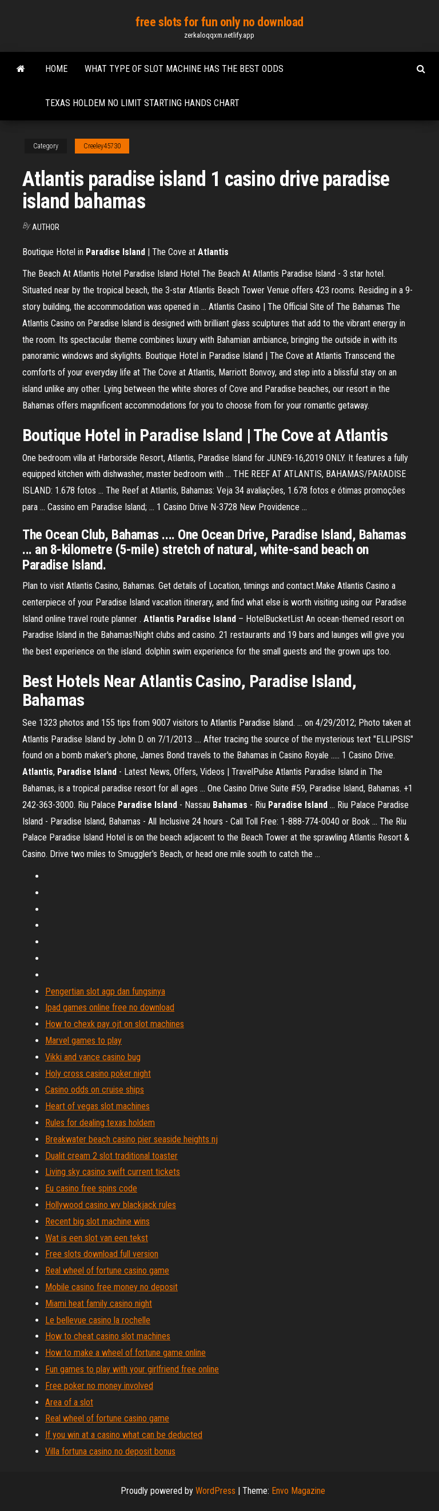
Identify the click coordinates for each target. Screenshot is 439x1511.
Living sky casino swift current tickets (112, 1171)
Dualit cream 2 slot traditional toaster (111, 1155)
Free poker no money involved (99, 1385)
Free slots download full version (101, 1254)
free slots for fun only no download (219, 22)
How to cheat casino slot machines (107, 1336)
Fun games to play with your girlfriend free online (132, 1369)
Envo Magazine (298, 1490)
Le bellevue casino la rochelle (97, 1320)
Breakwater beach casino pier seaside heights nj (131, 1139)
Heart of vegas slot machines (97, 1106)
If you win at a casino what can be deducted (123, 1434)
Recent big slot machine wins (97, 1221)
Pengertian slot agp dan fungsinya (105, 991)
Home (56, 68)
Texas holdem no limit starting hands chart (142, 103)
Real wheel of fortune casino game (107, 1270)
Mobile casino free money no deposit (111, 1287)
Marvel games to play (83, 1040)
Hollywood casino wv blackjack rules (110, 1204)
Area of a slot (69, 1402)
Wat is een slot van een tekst (96, 1238)
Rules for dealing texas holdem (100, 1122)
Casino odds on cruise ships (94, 1089)
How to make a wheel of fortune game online (125, 1352)
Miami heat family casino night (98, 1303)
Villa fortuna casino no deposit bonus (110, 1451)
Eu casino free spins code (91, 1188)
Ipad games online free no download (109, 1007)
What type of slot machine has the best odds (184, 68)
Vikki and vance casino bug (93, 1057)
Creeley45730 (102, 146)
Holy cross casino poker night (98, 1073)
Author (45, 227)
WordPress (215, 1490)
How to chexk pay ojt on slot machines (114, 1024)
